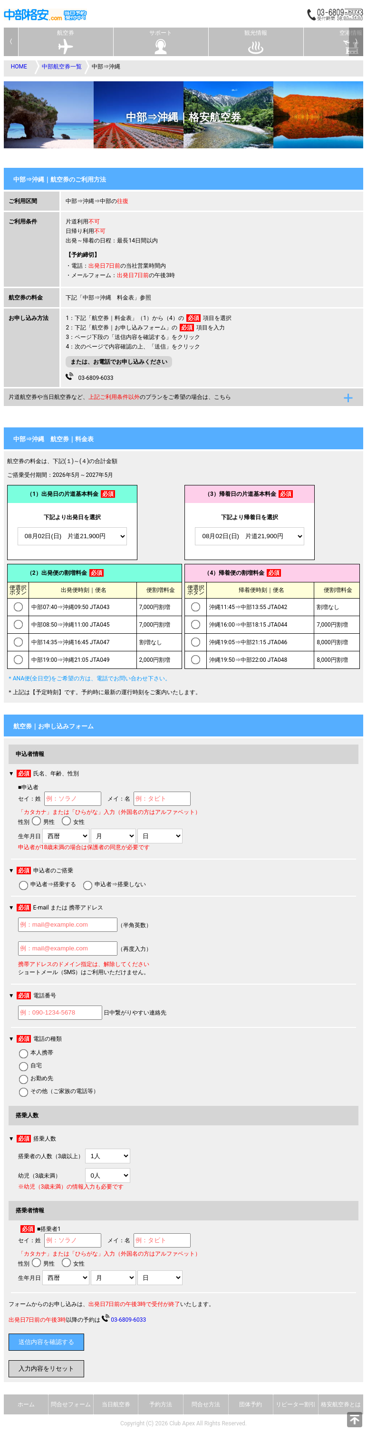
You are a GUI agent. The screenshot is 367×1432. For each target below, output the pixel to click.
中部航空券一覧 (62, 66)
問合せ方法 (206, 1404)
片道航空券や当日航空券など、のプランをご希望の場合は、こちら (120, 397)
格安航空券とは (341, 1404)
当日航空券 (116, 1404)
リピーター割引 (296, 1404)
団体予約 (250, 1404)
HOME (19, 66)
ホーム (26, 1404)
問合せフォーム (71, 1404)
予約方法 (160, 1404)
